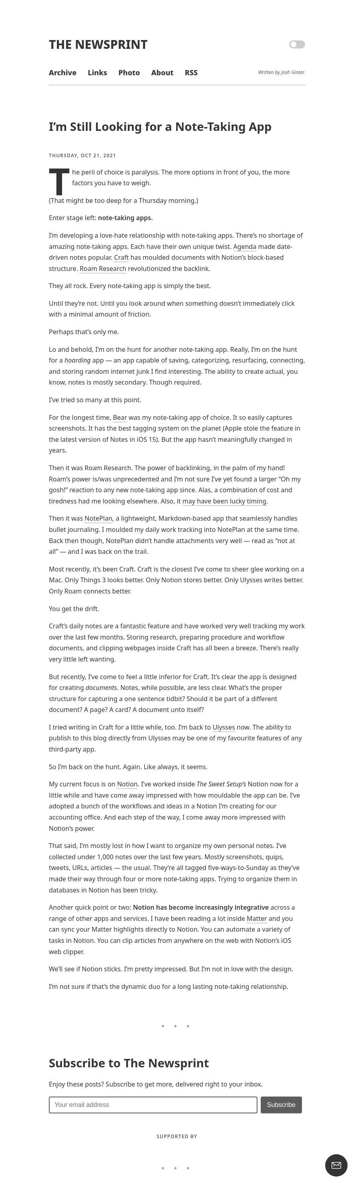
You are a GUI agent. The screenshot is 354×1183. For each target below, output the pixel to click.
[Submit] (281, 1105)
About (162, 72)
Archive (62, 72)
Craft (121, 257)
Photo (129, 72)
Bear (120, 417)
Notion (127, 784)
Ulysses (224, 727)
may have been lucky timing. (225, 501)
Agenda (245, 246)
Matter (257, 918)
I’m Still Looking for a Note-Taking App (160, 126)
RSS (191, 72)
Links (97, 72)
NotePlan (98, 518)
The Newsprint (98, 44)
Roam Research (103, 268)
